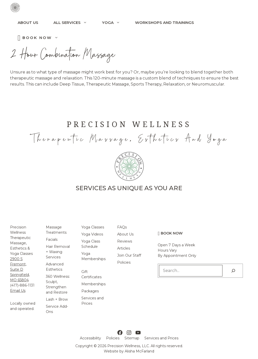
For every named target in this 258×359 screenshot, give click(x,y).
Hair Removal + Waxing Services (58, 251)
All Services (73, 22)
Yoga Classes (92, 227)
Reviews (124, 241)
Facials (51, 239)
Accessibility (90, 338)
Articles (123, 248)
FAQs (122, 227)
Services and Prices (161, 338)
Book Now (44, 37)
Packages (90, 291)
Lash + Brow (57, 299)
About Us (28, 22)
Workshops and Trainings (164, 22)
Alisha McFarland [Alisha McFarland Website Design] (139, 351)
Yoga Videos (92, 234)
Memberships (93, 284)
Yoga (114, 22)
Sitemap (131, 338)
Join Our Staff (129, 255)
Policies (124, 262)
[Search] (233, 270)
